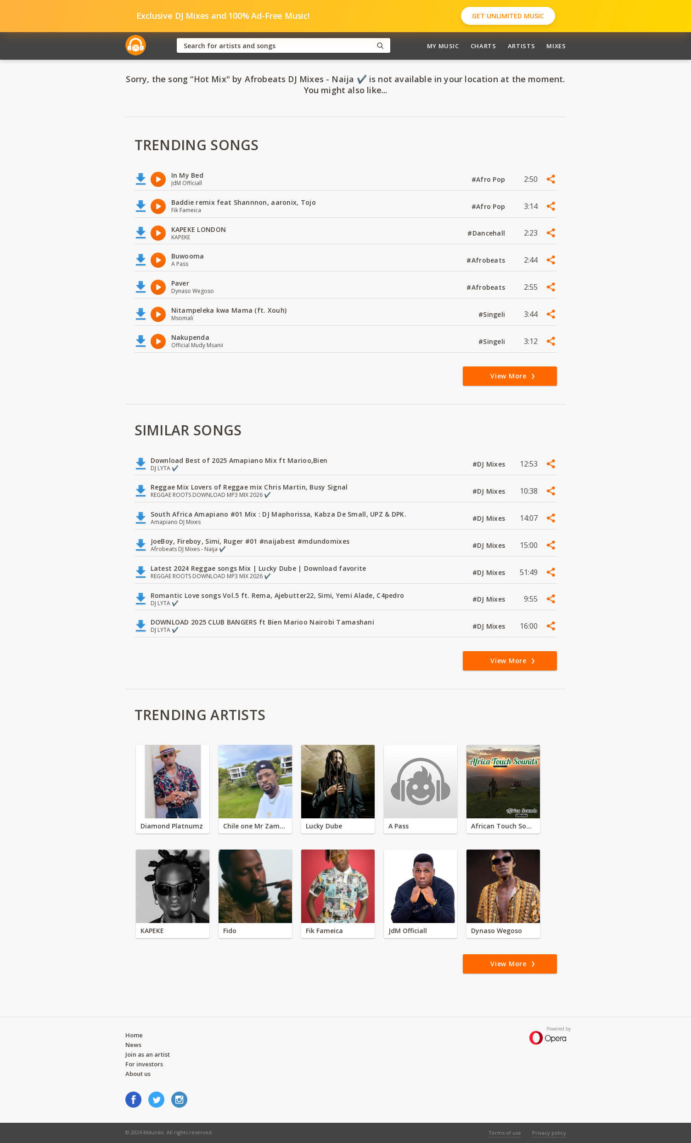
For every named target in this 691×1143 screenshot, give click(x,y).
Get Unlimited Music (508, 15)
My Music (443, 46)
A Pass (398, 826)
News (133, 1045)
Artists (521, 46)
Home (134, 1035)
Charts (483, 46)
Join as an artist (147, 1054)
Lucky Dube (324, 826)
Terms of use (505, 1132)
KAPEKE (152, 930)
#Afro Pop (489, 179)
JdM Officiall (407, 930)
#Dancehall (487, 233)
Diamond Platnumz (171, 826)
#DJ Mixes (489, 464)
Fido (229, 930)
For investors (144, 1064)
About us (138, 1074)
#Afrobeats (486, 260)
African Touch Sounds (503, 826)
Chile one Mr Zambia (255, 826)
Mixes (556, 46)
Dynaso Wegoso (496, 930)
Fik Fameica (324, 930)
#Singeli (492, 314)
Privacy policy (549, 1132)
